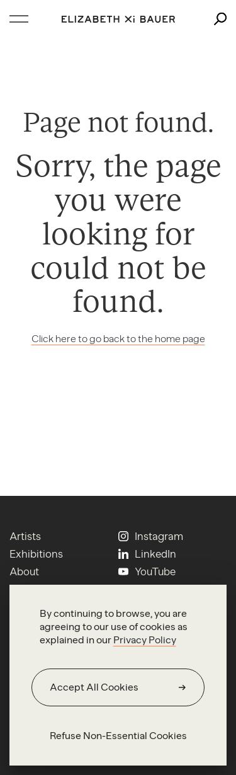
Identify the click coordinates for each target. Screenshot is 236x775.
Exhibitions (36, 554)
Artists (25, 536)
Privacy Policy (144, 640)
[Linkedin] (147, 554)
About (24, 571)
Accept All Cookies (94, 687)
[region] (118, 675)
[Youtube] (147, 571)
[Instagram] (150, 536)
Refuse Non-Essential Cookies (118, 736)
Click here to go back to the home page (118, 339)
